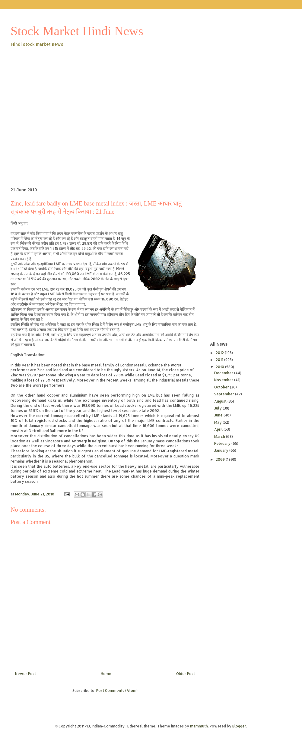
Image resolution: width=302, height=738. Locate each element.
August (220, 401)
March (220, 436)
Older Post (185, 673)
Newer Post (25, 673)
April (219, 429)
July (218, 408)
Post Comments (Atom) (117, 690)
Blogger (239, 726)
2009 (221, 459)
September (224, 394)
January (221, 450)
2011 (220, 359)
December (224, 373)
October (222, 387)
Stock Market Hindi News (77, 31)
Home (106, 673)
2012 (220, 352)
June (219, 415)
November (224, 380)
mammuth (199, 726)
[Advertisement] (56, 107)
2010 (220, 367)
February (222, 443)
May (218, 422)
